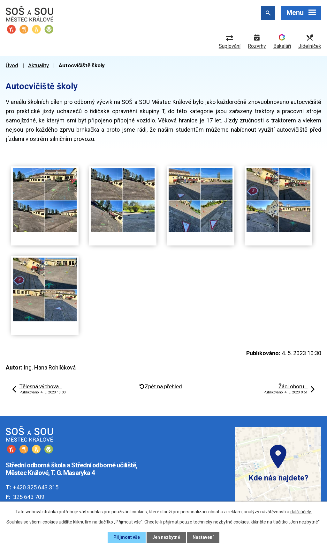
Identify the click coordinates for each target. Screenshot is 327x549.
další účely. (301, 511)
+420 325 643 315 (35, 487)
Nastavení (203, 537)
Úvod (12, 65)
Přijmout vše (126, 537)
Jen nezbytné (166, 537)
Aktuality (38, 65)
